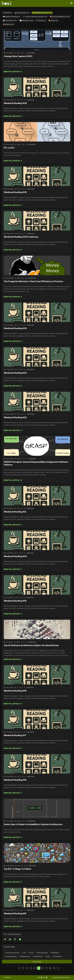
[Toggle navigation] (71, 3)
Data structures (43, 952)
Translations (58, 956)
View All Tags (37, 961)
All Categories (7, 12)
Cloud (31, 952)
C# (24, 952)
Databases (55, 952)
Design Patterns (11, 956)
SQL (48, 956)
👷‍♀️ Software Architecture (42, 12)
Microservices (25, 956)
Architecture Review (12, 952)
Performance (38, 956)
